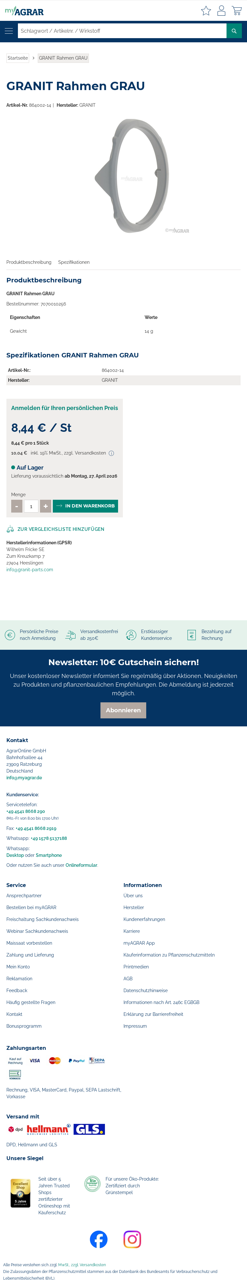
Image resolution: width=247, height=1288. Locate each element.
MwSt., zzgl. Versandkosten (82, 1265)
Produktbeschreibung (29, 262)
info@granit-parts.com (29, 569)
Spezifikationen (74, 262)
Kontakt (14, 1014)
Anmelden (221, 10)
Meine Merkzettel (206, 10)
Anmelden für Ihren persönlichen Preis (64, 408)
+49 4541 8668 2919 (36, 828)
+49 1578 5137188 (49, 838)
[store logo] (22, 10)
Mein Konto (18, 966)
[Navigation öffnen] (9, 31)
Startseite (18, 58)
